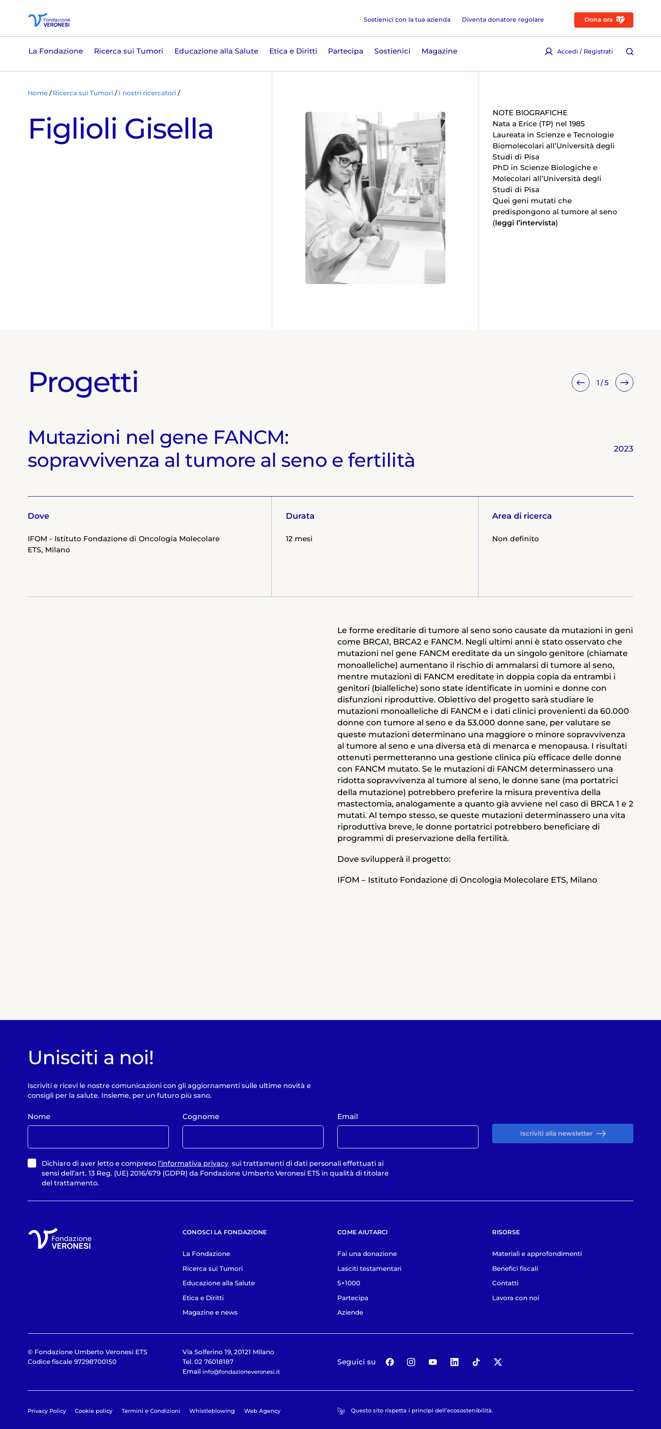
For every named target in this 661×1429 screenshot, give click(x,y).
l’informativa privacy (193, 1200)
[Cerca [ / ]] (629, 55)
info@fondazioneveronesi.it (246, 1408)
